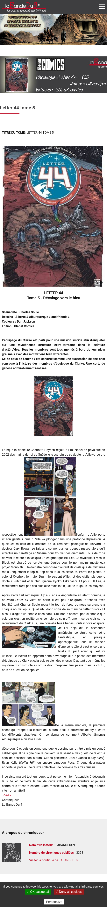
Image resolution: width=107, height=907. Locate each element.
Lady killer (96, 758)
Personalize (54, 901)
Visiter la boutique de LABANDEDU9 (53, 860)
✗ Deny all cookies (69, 891)
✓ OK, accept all (38, 891)
